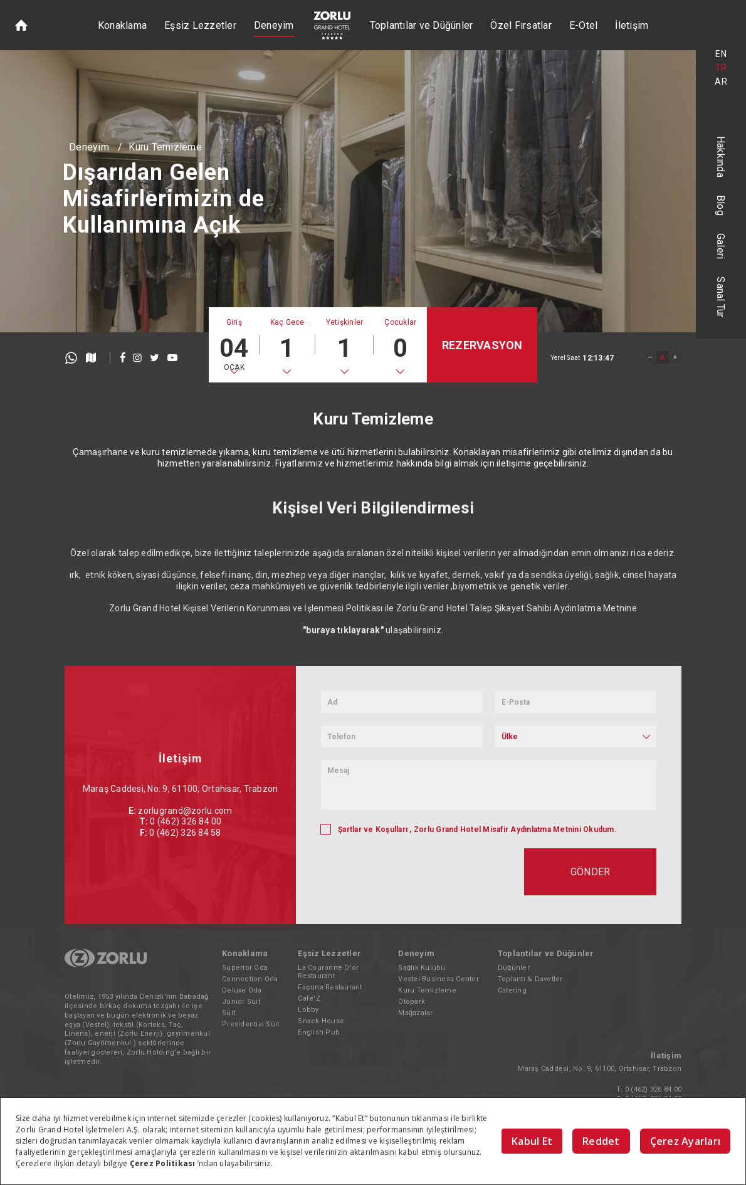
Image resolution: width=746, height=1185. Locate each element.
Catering (512, 990)
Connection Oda (250, 979)
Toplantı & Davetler (530, 979)
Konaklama (122, 25)
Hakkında (721, 156)
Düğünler (514, 968)
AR (721, 81)
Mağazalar (415, 1013)
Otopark (411, 1002)
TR (721, 68)
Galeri (721, 246)
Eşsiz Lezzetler (200, 25)
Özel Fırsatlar (521, 25)
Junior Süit (241, 1002)
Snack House (321, 1021)
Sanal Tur (721, 296)
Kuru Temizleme (165, 147)
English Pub (319, 1032)
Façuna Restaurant (330, 987)
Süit (228, 1013)
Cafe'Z (309, 998)
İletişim (631, 25)
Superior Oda (245, 968)
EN (721, 54)
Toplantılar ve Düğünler (421, 25)
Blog (721, 205)
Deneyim (274, 25)
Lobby (308, 1010)
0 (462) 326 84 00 (653, 1089)
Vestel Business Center (438, 979)
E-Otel (583, 25)
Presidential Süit (250, 1024)
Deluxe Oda (242, 990)
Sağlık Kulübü (421, 968)
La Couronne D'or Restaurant (328, 972)
